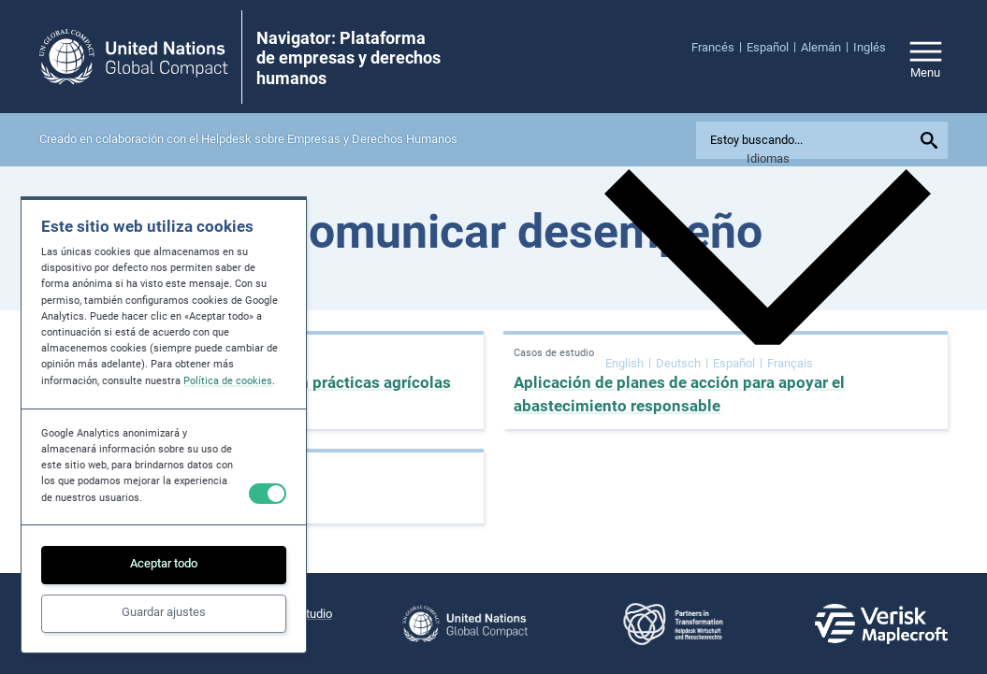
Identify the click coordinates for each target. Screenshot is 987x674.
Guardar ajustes (164, 612)
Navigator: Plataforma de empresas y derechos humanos (348, 58)
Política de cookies (227, 381)
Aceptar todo (163, 563)
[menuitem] (719, 46)
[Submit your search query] (931, 140)
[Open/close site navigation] (926, 57)
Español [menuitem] (734, 362)
